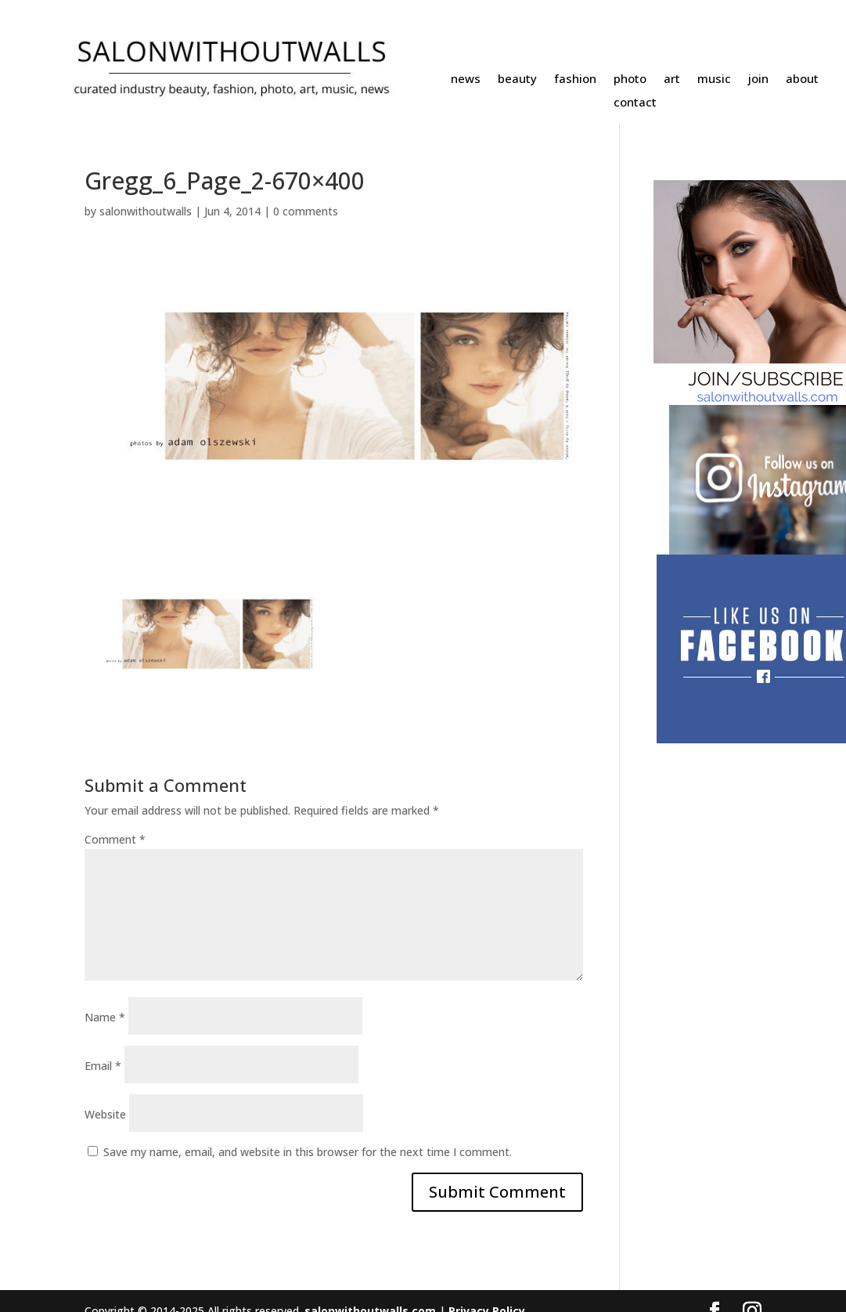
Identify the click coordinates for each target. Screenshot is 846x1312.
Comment (115, 839)
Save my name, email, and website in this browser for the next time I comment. (307, 1151)
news (466, 79)
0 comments (305, 211)
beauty (517, 79)
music (714, 79)
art (672, 79)
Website (105, 1114)
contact (635, 103)
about (802, 79)
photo (630, 79)
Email (103, 1065)
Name (105, 1017)
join (758, 79)
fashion (575, 79)
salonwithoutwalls (145, 211)
